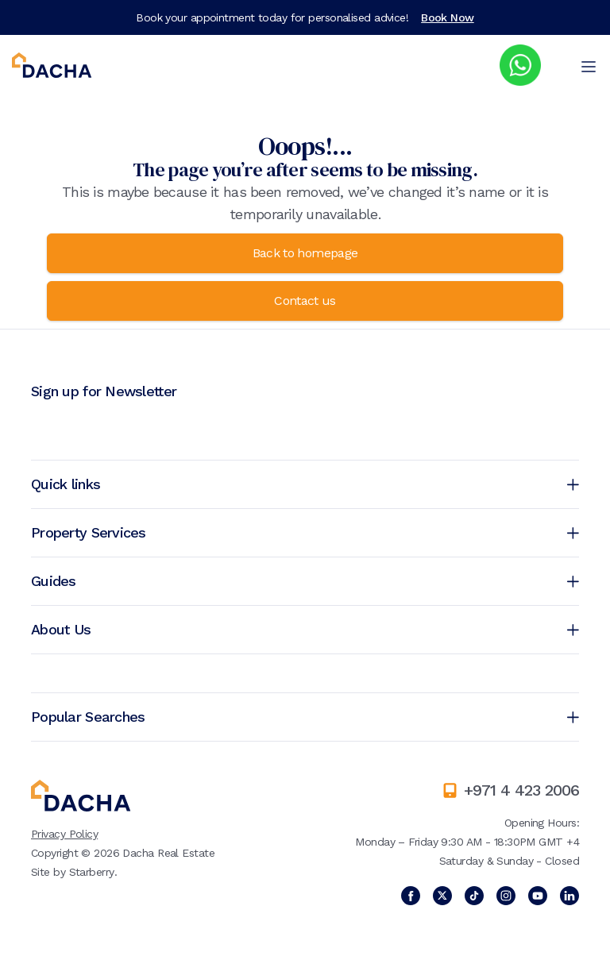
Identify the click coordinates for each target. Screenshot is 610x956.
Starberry (91, 871)
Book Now (447, 17)
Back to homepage (305, 252)
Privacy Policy (64, 833)
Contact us (305, 300)
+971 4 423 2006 (521, 790)
